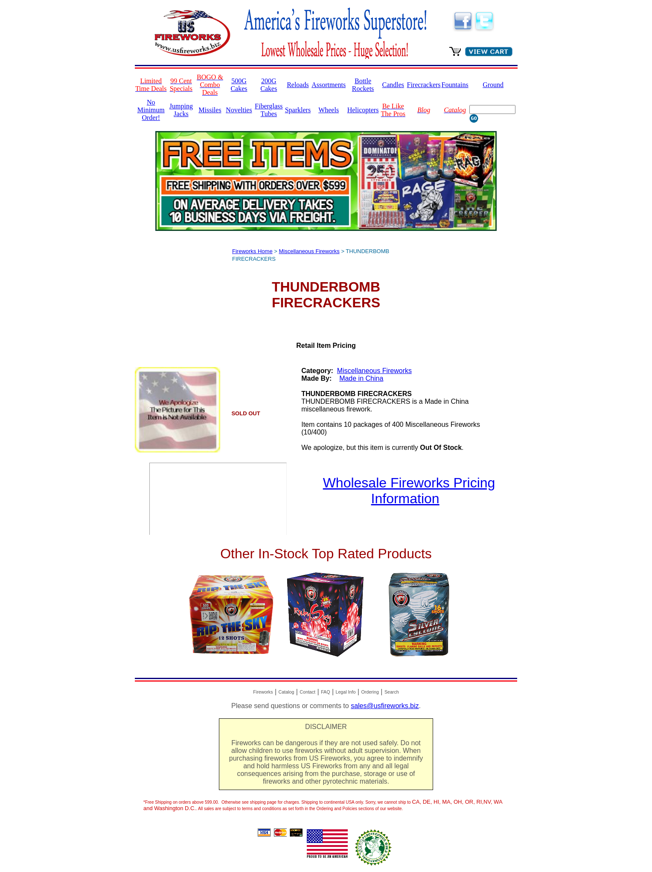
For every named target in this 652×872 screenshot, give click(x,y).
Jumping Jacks (181, 109)
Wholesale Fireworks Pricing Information (409, 490)
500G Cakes (238, 84)
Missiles (209, 110)
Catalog (286, 691)
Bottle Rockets (363, 84)
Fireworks (263, 691)
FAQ (325, 691)
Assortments (328, 84)
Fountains (455, 84)
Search (391, 691)
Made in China (361, 378)
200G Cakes (268, 84)
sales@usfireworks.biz (385, 705)
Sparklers (298, 110)
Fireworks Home (252, 251)
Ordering (369, 691)
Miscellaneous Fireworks (309, 251)
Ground (493, 84)
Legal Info (346, 691)
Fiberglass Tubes (268, 109)
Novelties (239, 110)
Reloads (298, 84)
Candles (393, 84)
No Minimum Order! (151, 110)
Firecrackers (424, 84)
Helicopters (363, 110)
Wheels (328, 110)
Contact (307, 691)
